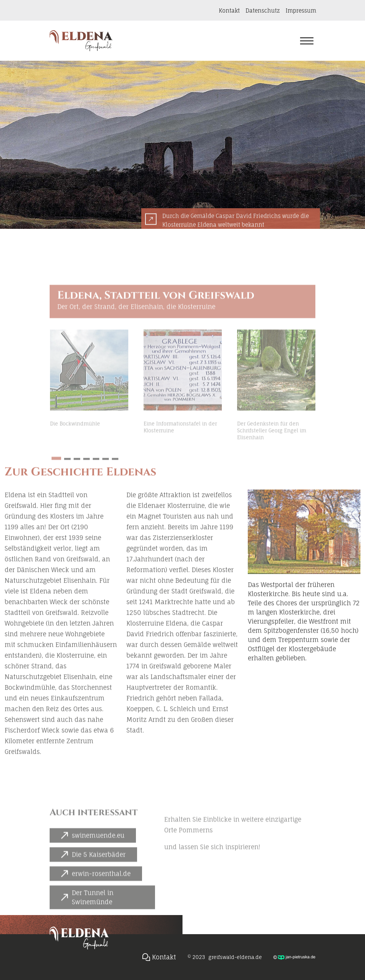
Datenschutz (262, 10)
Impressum (301, 10)
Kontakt (229, 10)
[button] (56, 494)
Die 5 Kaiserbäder (99, 890)
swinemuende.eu (98, 871)
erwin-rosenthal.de (101, 910)
